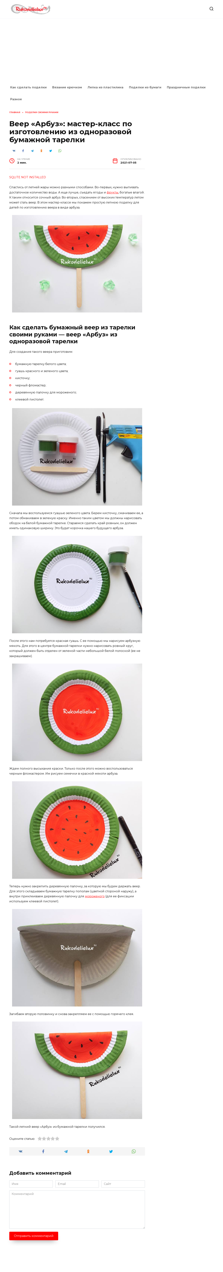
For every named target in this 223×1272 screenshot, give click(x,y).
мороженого (95, 896)
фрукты (112, 192)
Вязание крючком (67, 87)
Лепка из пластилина (105, 87)
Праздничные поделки (186, 87)
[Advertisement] (111, 50)
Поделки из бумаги (145, 87)
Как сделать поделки (28, 87)
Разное (16, 99)
